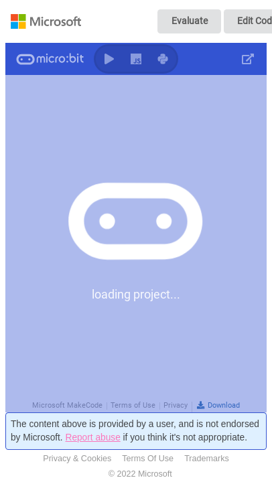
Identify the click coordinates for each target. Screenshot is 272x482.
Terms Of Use (148, 458)
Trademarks (206, 458)
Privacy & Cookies (77, 458)
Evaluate (190, 20)
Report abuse (92, 437)
